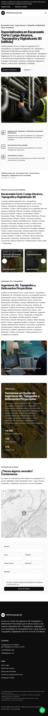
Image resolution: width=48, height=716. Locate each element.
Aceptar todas (5, 7)
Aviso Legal (5, 665)
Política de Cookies (7, 668)
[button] (43, 261)
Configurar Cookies (7, 678)
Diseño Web (5, 709)
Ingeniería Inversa (34, 254)
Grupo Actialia (15, 709)
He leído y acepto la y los (24, 583)
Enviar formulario (24, 589)
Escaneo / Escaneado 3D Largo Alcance (12, 255)
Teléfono (28, 555)
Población (29, 563)
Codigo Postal (9, 563)
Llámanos (28, 70)
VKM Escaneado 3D (11, 13)
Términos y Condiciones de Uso (12, 674)
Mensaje (7, 571)
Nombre (7, 546)
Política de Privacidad (26, 582)
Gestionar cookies (21, 7)
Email (6, 555)
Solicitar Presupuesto (11, 70)
